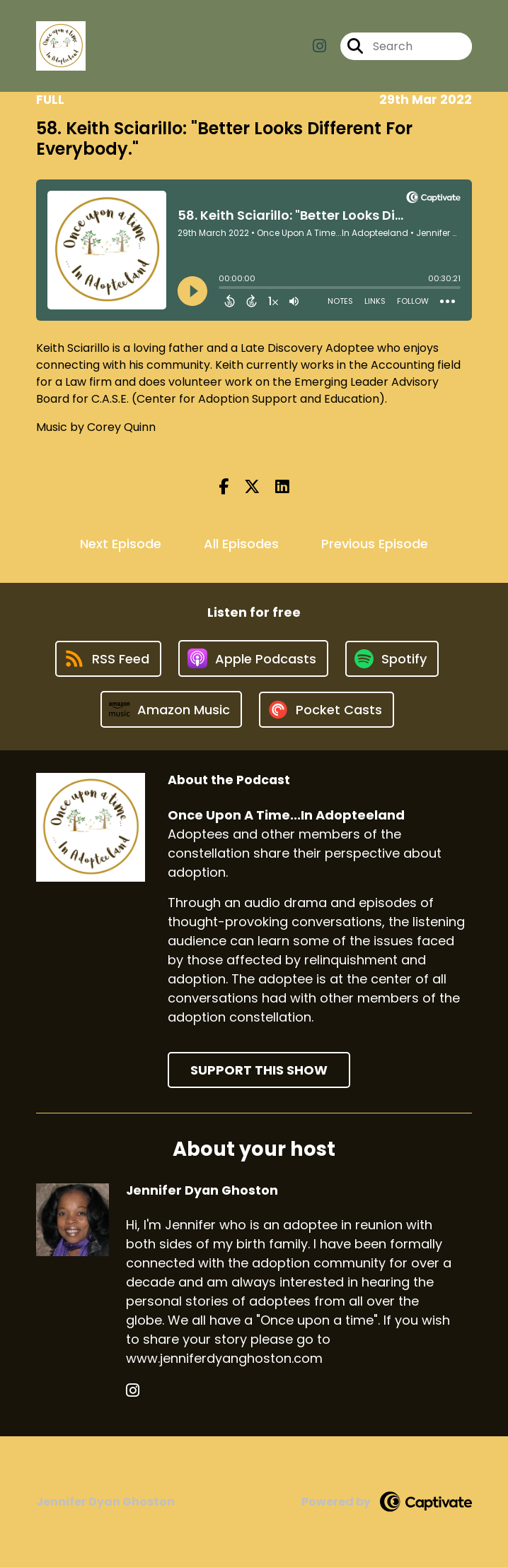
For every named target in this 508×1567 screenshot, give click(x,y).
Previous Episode (374, 543)
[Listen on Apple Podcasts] (253, 658)
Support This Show (259, 1070)
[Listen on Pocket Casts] (326, 710)
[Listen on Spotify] (392, 659)
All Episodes (241, 543)
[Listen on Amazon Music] (171, 709)
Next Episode (120, 543)
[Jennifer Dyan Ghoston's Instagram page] (132, 1391)
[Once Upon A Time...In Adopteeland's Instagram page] (319, 46)
